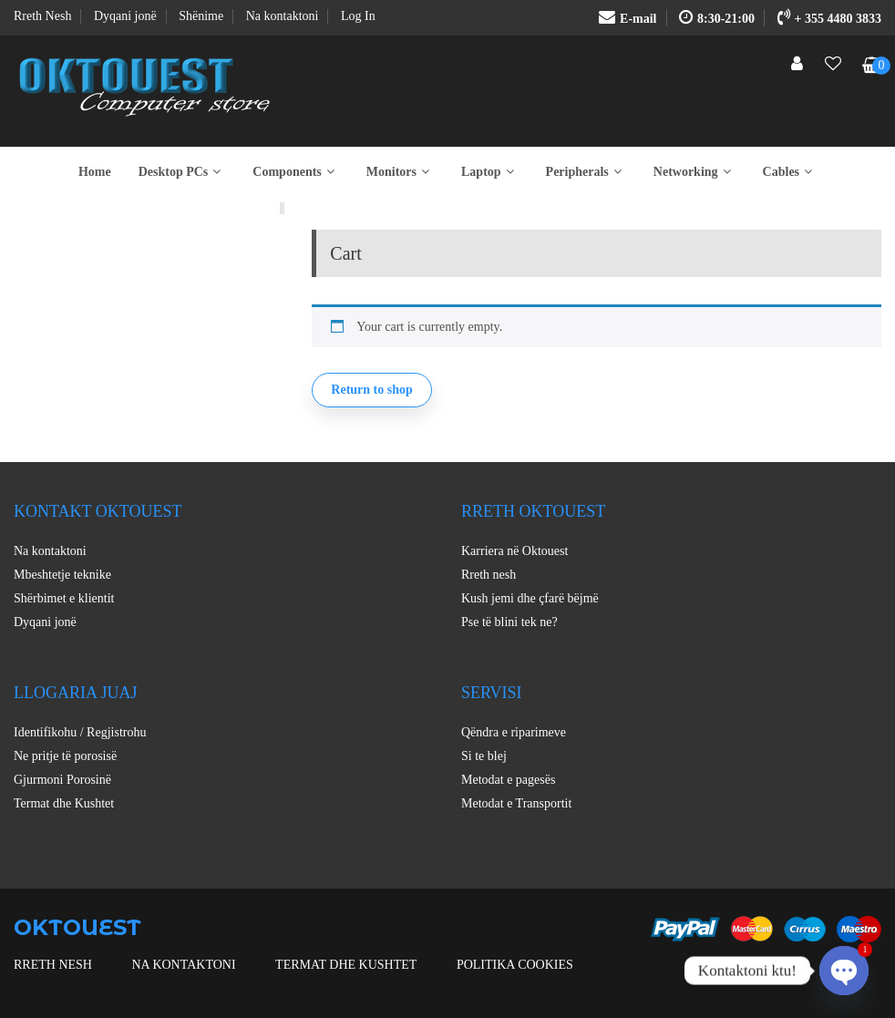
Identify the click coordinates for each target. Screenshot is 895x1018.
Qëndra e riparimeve (513, 732)
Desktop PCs (182, 172)
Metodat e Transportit (516, 803)
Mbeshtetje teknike (62, 574)
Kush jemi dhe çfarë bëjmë (530, 598)
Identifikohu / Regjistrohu (80, 732)
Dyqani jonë (45, 622)
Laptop (490, 172)
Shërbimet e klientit (64, 598)
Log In (358, 16)
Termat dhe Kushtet (64, 803)
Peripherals (586, 172)
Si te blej (484, 756)
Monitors (400, 172)
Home (94, 172)
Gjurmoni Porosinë (62, 780)
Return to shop (371, 389)
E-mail (627, 19)
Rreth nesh (488, 574)
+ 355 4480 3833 (829, 19)
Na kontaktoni (50, 551)
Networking (694, 172)
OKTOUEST (77, 927)
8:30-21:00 (717, 19)
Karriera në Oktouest (514, 551)
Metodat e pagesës (508, 780)
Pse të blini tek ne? (509, 622)
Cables (790, 172)
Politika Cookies (515, 965)
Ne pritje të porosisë (65, 756)
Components (295, 172)
